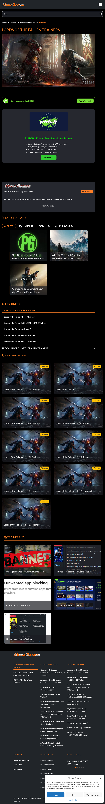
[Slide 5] (83, 767)
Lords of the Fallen (27, 22)
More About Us (48, 205)
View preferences (92, 795)
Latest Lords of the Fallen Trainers (18, 310)
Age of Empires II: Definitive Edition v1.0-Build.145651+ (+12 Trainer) (51, 714)
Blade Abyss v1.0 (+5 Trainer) (79, 728)
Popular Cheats (46, 774)
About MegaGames (21, 760)
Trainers (42, 22)
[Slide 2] (77, 767)
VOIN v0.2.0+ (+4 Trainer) (77, 723)
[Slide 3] (79, 767)
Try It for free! (85, 101)
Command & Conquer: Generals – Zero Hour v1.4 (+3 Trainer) (52, 672)
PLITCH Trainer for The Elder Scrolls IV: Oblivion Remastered (52, 704)
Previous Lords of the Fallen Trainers (25, 348)
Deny (74, 795)
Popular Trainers (47, 765)
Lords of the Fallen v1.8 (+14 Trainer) (20, 335)
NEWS (9, 226)
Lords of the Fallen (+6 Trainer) (17, 329)
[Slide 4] (81, 767)
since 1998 (86, 192)
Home (4, 22)
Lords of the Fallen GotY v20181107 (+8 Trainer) (25, 323)
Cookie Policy (73, 800)
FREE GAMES (64, 226)
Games (13, 22)
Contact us (17, 765)
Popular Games (46, 760)
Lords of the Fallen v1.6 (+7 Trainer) (19, 317)
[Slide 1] (75, 767)
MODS (44, 226)
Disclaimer (17, 769)
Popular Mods (46, 769)
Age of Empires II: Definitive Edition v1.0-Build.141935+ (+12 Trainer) (78, 687)
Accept (55, 795)
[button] (100, 778)
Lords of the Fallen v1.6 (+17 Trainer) (20, 341)
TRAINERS (26, 226)
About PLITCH (48, 158)
